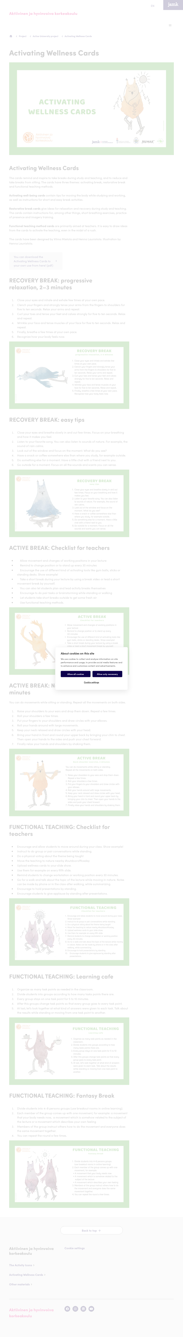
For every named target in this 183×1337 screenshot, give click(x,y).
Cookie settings (91, 682)
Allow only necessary (107, 674)
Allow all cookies (75, 674)
